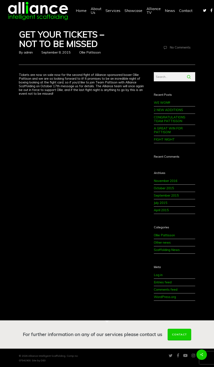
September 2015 (166, 195)
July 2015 (160, 203)
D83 (43, 360)
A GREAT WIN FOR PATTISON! (168, 130)
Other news (162, 242)
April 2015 (161, 210)
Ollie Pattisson (90, 52)
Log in (158, 275)
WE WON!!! (162, 103)
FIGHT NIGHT (164, 139)
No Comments (176, 48)
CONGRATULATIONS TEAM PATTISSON (169, 119)
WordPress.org (165, 297)
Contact (179, 334)
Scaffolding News (167, 250)
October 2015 (164, 188)
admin (28, 52)
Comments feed (165, 290)
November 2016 (165, 181)
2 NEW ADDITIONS (168, 110)
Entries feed (163, 282)
